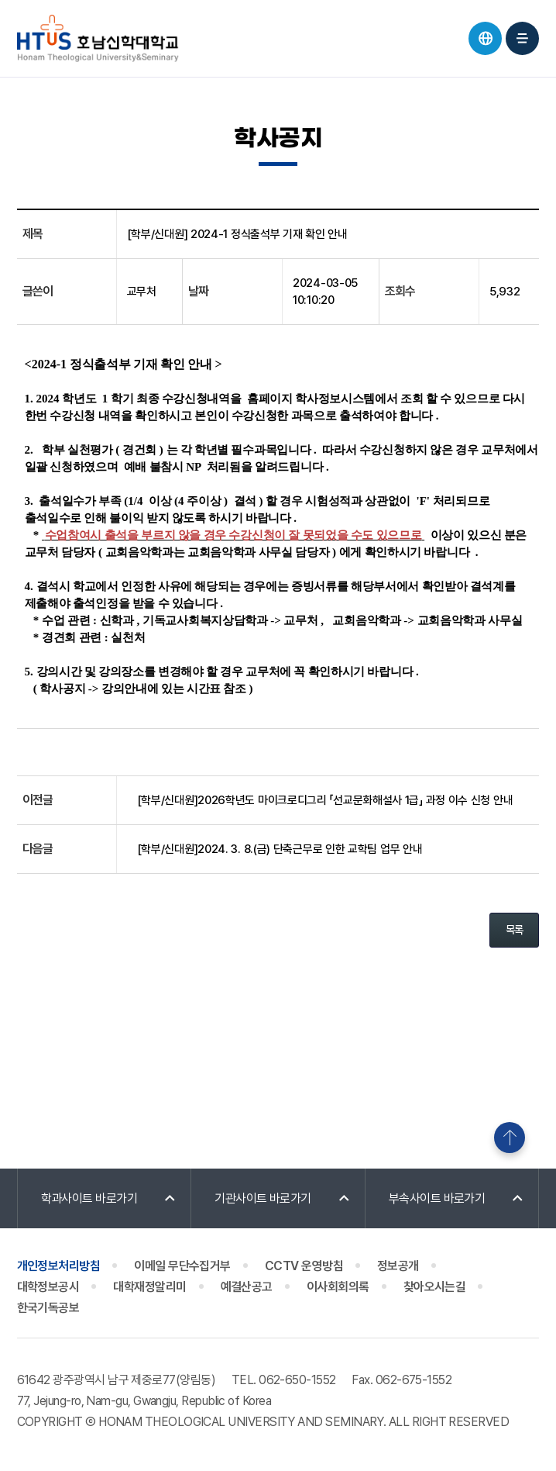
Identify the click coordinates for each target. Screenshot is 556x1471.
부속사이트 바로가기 (437, 1198)
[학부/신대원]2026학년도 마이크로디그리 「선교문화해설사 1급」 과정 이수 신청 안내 (325, 800)
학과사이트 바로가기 (89, 1198)
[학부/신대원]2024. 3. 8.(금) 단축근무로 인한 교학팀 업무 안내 (280, 849)
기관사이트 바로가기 (263, 1198)
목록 (514, 930)
